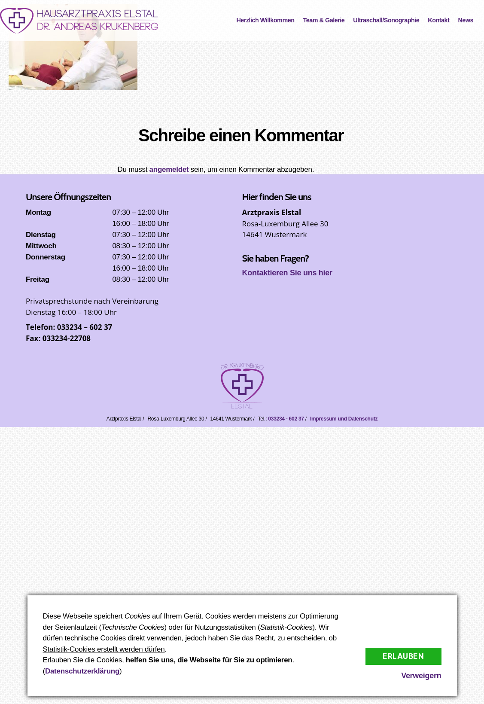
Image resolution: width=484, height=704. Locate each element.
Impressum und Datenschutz (343, 419)
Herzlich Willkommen (265, 20)
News (465, 20)
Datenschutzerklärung (82, 671)
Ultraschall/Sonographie (386, 20)
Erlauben (403, 656)
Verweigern (421, 675)
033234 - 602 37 (286, 419)
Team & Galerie (324, 20)
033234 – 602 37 (85, 327)
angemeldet (169, 169)
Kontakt (438, 20)
